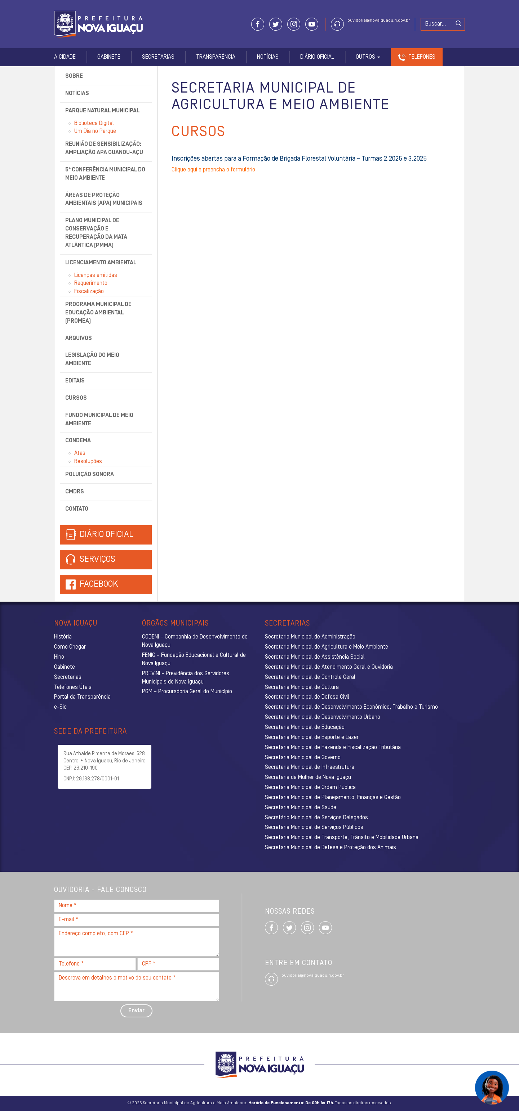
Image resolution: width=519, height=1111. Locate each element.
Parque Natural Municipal (102, 111)
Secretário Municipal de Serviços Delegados (316, 818)
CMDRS (74, 492)
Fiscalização (89, 292)
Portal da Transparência (82, 697)
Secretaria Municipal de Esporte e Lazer (312, 737)
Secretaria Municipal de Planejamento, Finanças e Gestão (333, 798)
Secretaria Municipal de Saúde (300, 808)
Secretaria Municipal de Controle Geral (310, 677)
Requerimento (90, 283)
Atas (79, 453)
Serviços (90, 560)
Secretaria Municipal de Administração (310, 637)
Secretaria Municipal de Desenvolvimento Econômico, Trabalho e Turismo (351, 707)
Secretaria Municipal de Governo (303, 758)
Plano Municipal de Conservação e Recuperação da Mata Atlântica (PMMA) (96, 233)
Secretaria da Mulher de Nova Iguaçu (308, 777)
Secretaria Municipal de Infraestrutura (309, 767)
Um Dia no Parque (95, 131)
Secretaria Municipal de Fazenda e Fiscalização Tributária (333, 748)
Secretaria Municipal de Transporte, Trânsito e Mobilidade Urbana (341, 838)
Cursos (76, 398)
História (63, 637)
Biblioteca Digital (94, 123)
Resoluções (88, 462)
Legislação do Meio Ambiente (92, 360)
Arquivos (78, 338)
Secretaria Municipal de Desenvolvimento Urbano (322, 717)
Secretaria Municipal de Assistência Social (315, 657)
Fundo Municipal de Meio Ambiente (99, 420)
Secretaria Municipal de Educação (305, 727)
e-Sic (60, 707)
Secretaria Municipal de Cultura (302, 687)
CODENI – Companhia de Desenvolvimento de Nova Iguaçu (195, 641)
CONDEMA (78, 441)
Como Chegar (70, 647)
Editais (75, 381)
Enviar (136, 1011)
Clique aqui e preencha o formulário (213, 170)
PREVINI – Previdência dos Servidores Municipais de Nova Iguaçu (185, 678)
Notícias (268, 57)
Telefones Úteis (73, 687)
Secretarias (158, 57)
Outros (368, 57)
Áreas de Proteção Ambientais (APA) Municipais (103, 200)
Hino (59, 657)
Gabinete (108, 57)
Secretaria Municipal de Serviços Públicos (314, 827)
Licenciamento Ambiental (100, 263)
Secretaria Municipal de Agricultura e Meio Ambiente (326, 647)
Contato (76, 509)
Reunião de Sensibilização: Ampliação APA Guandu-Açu (104, 149)
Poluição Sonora (89, 475)
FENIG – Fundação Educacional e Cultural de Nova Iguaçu (194, 660)
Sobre (74, 76)
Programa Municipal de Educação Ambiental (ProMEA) (98, 313)
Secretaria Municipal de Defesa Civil (307, 697)
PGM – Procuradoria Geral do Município (187, 692)
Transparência (215, 57)
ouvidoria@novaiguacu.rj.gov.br (378, 20)
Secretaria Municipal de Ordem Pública (310, 787)
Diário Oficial (317, 57)
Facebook (99, 584)
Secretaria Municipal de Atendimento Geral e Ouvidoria (329, 667)
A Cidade (65, 57)
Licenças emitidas (95, 275)
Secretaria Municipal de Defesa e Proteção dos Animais (330, 848)
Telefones (421, 57)
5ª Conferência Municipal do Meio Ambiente (105, 174)
